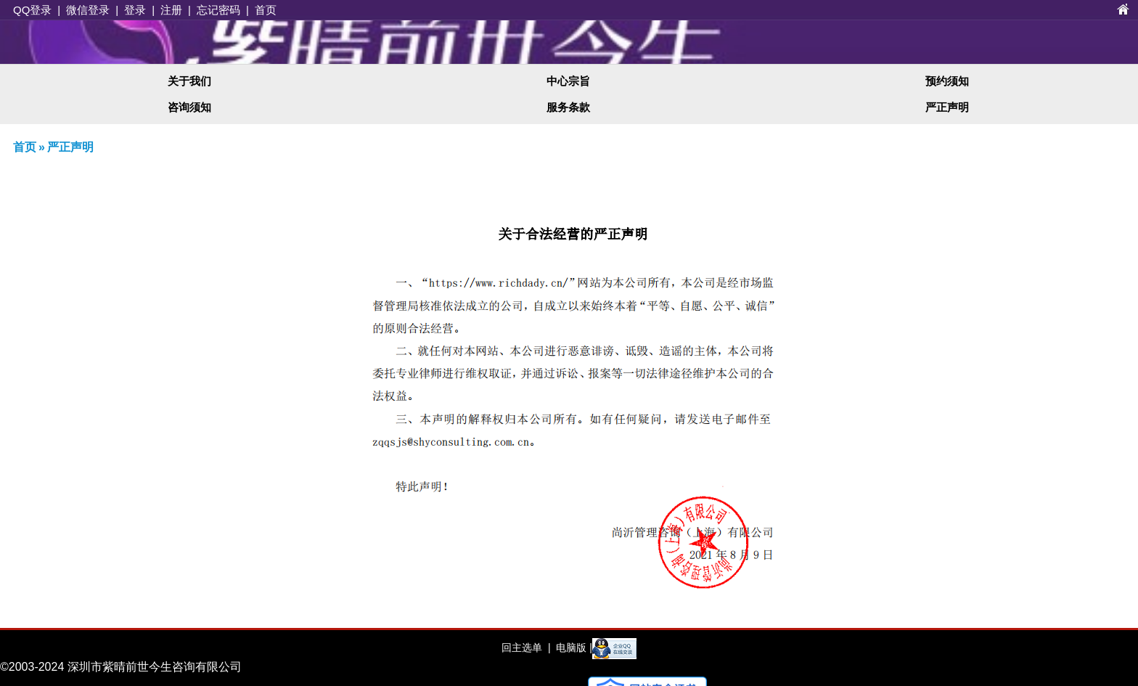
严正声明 (947, 107)
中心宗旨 (568, 81)
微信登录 (88, 10)
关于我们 (189, 81)
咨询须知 (189, 107)
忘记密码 (218, 10)
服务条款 (568, 107)
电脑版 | (572, 647)
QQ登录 (32, 10)
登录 (135, 10)
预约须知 (947, 81)
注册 (171, 10)
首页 (266, 10)
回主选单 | (526, 647)
